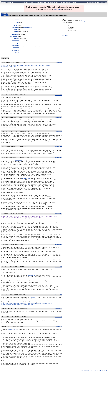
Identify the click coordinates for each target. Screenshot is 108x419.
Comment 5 (58, 171)
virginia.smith (72, 30)
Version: (16, 29)
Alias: (17, 22)
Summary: (5, 15)
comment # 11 (12, 369)
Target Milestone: (14, 36)
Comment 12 (58, 366)
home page (57, 9)
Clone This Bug (97, 417)
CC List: (65, 22)
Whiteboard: (15, 45)
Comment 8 (58, 299)
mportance (15, 34)
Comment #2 (4, 65)
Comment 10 (58, 347)
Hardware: (16, 31)
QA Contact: (15, 40)
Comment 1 (58, 100)
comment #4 (18, 174)
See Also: (65, 35)
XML (91, 417)
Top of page (104, 417)
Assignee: (16, 38)
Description (59, 62)
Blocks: (17, 52)
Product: (16, 26)
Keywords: (16, 47)
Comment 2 (58, 126)
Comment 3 (58, 141)
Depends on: (15, 50)
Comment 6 (58, 237)
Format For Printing (84, 417)
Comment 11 (58, 356)
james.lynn (72, 27)
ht (72, 25)
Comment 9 (58, 331)
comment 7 (31, 309)
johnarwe (72, 29)
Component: (15, 27)
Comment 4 (58, 158)
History (83, 21)
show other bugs (27, 27)
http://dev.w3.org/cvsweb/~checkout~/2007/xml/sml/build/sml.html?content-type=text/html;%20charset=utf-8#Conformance (27, 342)
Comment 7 (58, 273)
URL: (17, 43)
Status (17, 19)
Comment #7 (33, 334)
